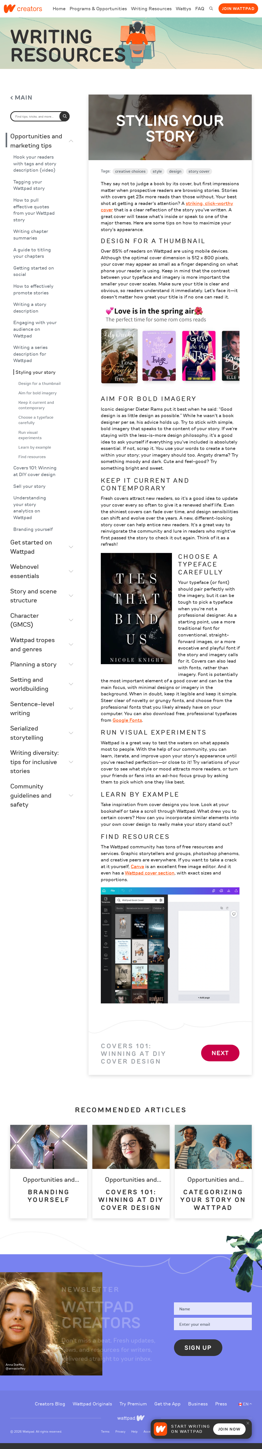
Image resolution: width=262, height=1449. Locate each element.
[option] (48, 1177)
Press (221, 1409)
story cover (199, 177)
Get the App (168, 1409)
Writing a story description (29, 313)
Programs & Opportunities (98, 8)
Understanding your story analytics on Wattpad (29, 514)
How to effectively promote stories (33, 295)
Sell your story (29, 492)
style (157, 177)
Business (198, 1409)
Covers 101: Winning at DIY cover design (35, 477)
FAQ (199, 12)
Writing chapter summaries (30, 240)
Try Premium (133, 1409)
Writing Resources (151, 8)
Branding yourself (33, 535)
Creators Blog (51, 1409)
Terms (105, 1437)
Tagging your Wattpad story (29, 191)
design (175, 177)
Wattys (183, 12)
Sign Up (198, 1354)
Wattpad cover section (149, 879)
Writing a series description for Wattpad (30, 360)
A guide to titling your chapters (32, 258)
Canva (137, 872)
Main (23, 103)
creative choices (130, 177)
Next (220, 1059)
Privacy (120, 1437)
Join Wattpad (238, 9)
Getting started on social (33, 277)
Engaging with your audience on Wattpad (35, 335)
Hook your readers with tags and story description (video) (34, 169)
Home (59, 12)
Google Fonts (127, 726)
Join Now (229, 1429)
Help (134, 1437)
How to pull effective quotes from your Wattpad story (34, 216)
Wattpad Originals (93, 1409)
